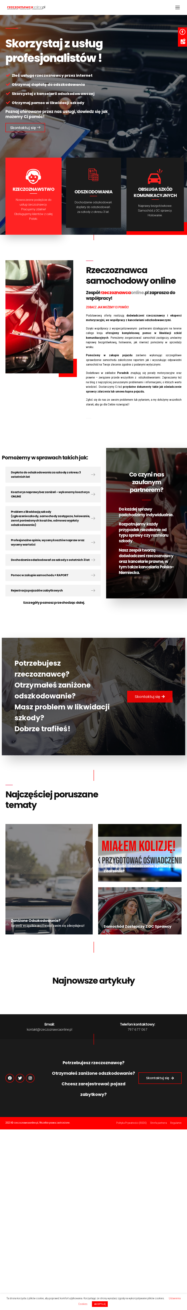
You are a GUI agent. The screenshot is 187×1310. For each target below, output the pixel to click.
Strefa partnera (158, 1122)
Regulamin (176, 1122)
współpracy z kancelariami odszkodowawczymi (140, 320)
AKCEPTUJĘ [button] (100, 1304)
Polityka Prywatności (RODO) (131, 1122)
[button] (25, 127)
